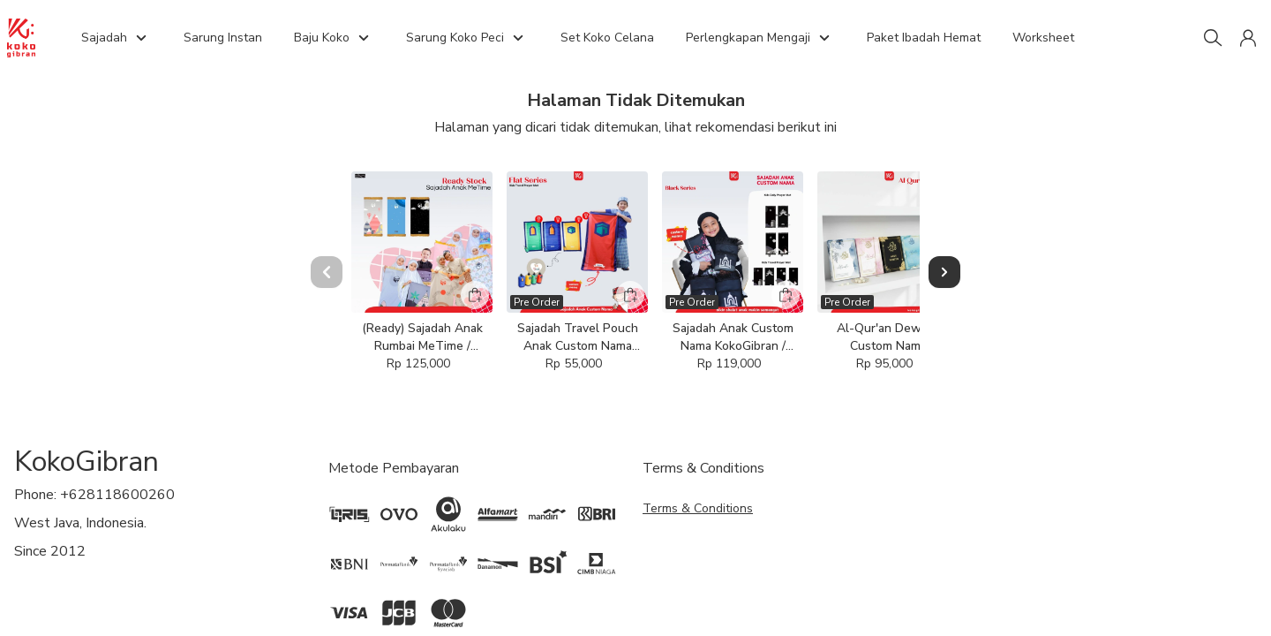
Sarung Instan (223, 37)
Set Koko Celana (607, 37)
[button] (1248, 38)
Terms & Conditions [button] (698, 570)
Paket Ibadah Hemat (924, 37)
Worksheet (1043, 37)
